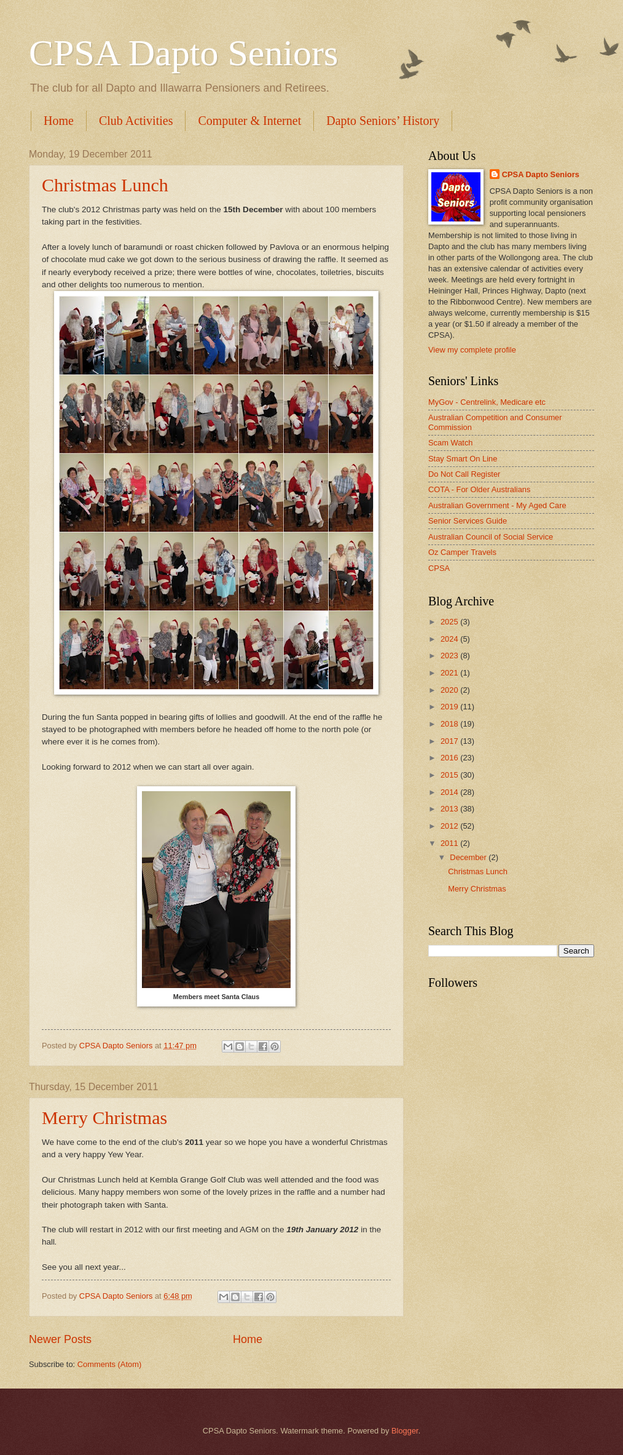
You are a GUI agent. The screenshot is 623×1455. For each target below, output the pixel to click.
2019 (450, 706)
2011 (450, 843)
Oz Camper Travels (462, 552)
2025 (450, 621)
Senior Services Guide (467, 520)
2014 (450, 792)
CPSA (439, 568)
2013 (450, 808)
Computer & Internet (249, 120)
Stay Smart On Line (462, 458)
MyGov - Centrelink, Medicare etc (487, 402)
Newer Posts (60, 1339)
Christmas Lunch (105, 185)
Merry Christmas (104, 1117)
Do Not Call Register (464, 474)
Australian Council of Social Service (490, 536)
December (469, 857)
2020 (450, 690)
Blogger (404, 1430)
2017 (450, 741)
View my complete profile (472, 349)
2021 (450, 672)
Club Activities (136, 120)
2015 (450, 774)
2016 (450, 757)
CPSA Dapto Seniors (183, 53)
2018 (450, 723)
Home (59, 120)
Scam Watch (450, 442)
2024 (450, 639)
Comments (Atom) (109, 1364)
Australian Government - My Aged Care (497, 505)
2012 (450, 826)
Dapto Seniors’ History (382, 120)
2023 (450, 655)
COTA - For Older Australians (479, 489)
